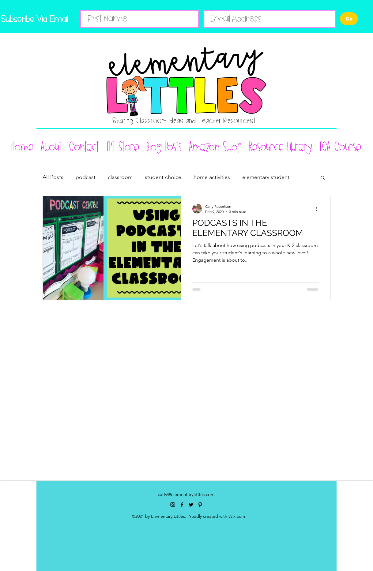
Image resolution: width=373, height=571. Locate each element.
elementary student (265, 177)
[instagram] (173, 505)
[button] (323, 178)
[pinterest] (200, 505)
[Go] (349, 18)
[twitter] (191, 505)
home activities (212, 177)
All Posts (53, 177)
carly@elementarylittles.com (186, 494)
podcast (86, 177)
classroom (120, 177)
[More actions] (318, 208)
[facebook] (182, 505)
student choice (163, 177)
